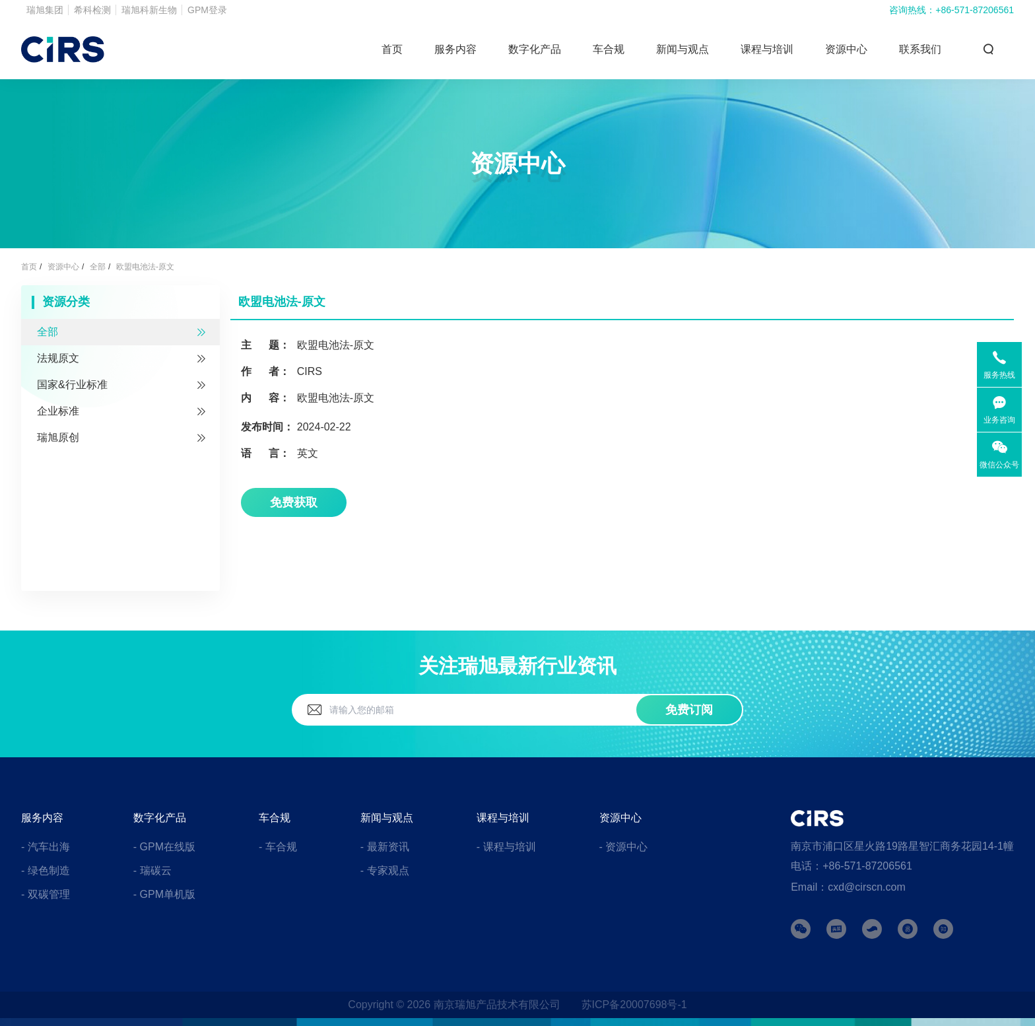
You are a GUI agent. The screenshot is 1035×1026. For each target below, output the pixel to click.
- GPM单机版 (164, 894)
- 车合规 (278, 846)
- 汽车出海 (45, 846)
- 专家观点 (384, 870)
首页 (392, 49)
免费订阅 (689, 709)
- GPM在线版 (164, 846)
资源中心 (846, 49)
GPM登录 (207, 10)
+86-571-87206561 (974, 10)
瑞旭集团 (44, 10)
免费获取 (293, 502)
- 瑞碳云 (152, 870)
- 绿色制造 (45, 870)
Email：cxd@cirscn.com (848, 887)
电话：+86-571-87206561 (851, 866)
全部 (98, 266)
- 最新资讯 (384, 846)
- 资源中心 (623, 846)
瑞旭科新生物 (149, 10)
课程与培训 (767, 49)
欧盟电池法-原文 (145, 266)
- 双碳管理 (45, 894)
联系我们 (920, 49)
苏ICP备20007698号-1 (634, 1004)
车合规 (608, 49)
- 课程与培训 (506, 846)
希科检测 (92, 10)
